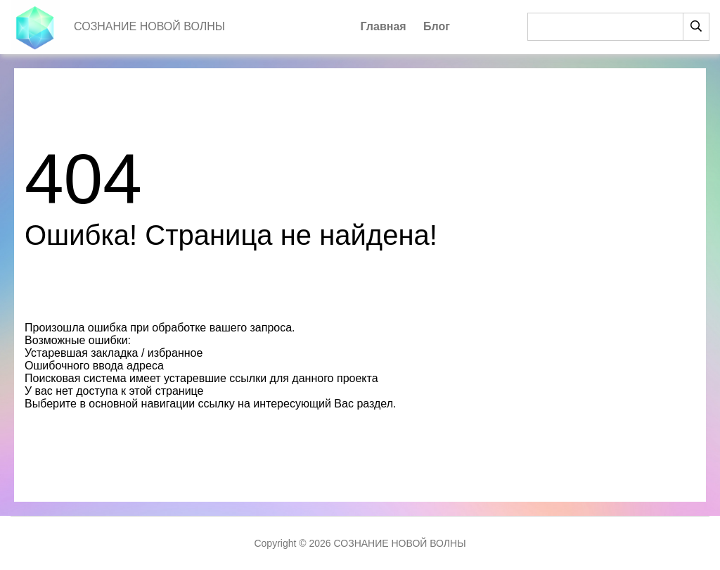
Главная (383, 26)
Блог (436, 26)
